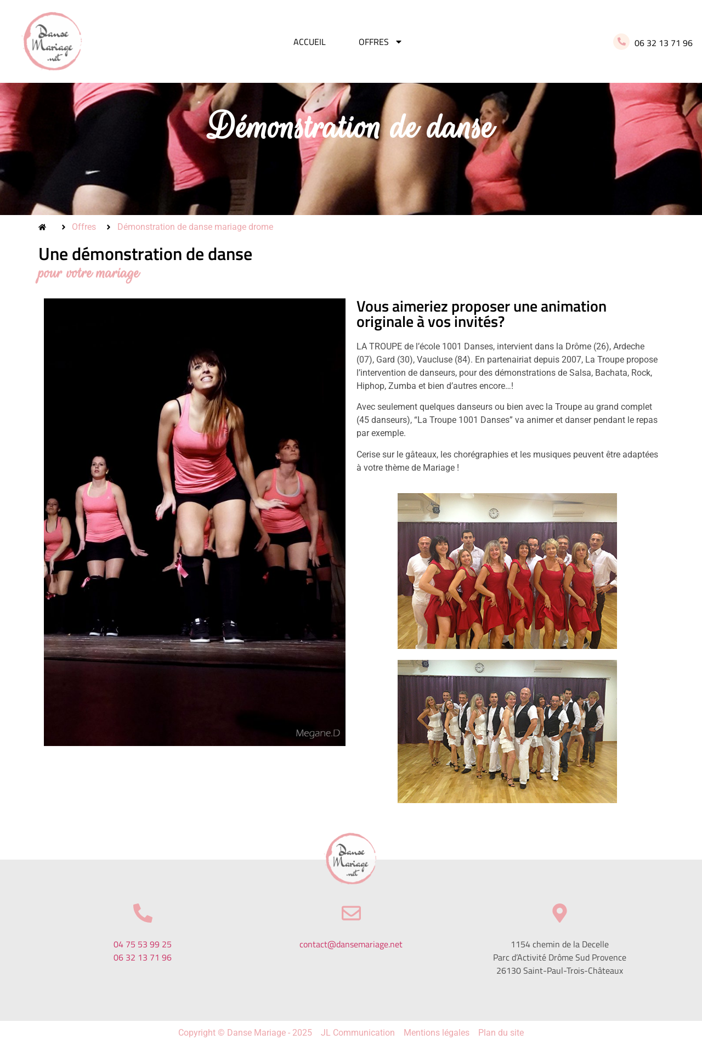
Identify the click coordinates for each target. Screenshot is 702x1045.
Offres (381, 41)
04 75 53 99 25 (143, 944)
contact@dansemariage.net (351, 944)
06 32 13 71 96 (143, 957)
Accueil (309, 41)
